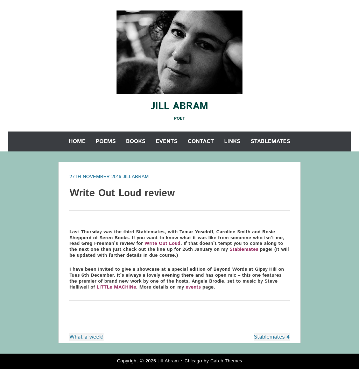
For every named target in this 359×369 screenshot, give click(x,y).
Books (136, 141)
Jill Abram (179, 106)
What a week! (86, 337)
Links (232, 141)
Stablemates (270, 141)
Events (166, 141)
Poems (106, 141)
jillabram (136, 176)
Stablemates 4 (272, 337)
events (192, 287)
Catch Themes (226, 360)
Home (77, 141)
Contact (201, 141)
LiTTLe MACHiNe (116, 287)
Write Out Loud (163, 243)
